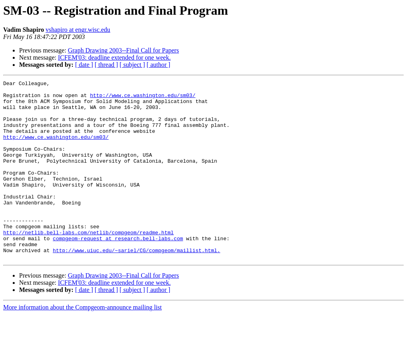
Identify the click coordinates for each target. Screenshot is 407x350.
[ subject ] (132, 64)
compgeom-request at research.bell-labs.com (118, 270)
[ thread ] (106, 64)
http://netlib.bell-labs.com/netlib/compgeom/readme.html (88, 263)
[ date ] (84, 64)
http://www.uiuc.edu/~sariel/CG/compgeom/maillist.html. (136, 284)
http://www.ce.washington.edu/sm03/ (142, 98)
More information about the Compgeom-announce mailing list (82, 343)
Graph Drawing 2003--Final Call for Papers (123, 50)
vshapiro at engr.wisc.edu (78, 29)
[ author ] (159, 64)
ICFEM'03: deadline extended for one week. (114, 57)
